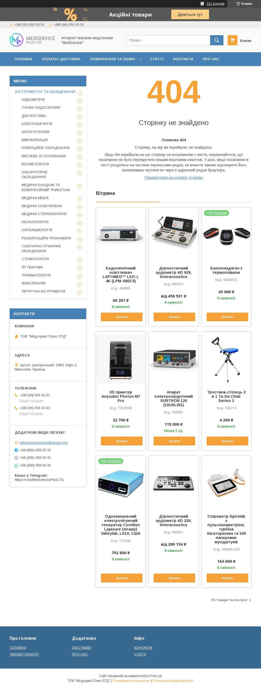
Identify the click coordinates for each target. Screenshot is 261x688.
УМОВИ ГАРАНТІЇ (24, 654)
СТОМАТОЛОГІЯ (35, 259)
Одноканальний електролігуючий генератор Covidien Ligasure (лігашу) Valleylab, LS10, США (120, 525)
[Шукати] (216, 40)
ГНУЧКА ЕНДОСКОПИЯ (41, 108)
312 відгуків (216, 4)
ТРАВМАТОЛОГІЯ (36, 275)
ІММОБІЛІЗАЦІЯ (35, 140)
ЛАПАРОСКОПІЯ (35, 132)
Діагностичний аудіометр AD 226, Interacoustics (173, 520)
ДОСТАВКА (81, 648)
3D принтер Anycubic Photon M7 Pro (120, 396)
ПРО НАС (211, 59)
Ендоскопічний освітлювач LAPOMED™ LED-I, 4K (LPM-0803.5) (121, 274)
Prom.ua (155, 676)
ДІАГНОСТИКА (34, 116)
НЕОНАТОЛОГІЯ (35, 222)
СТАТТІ (157, 59)
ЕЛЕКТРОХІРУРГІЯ (37, 124)
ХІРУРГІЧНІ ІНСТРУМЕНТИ (43, 291)
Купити (121, 317)
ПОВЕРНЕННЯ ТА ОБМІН (112, 59)
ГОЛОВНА (23, 59)
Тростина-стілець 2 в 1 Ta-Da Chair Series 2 (226, 396)
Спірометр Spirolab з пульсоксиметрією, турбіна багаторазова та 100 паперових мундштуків (226, 529)
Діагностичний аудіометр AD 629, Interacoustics (173, 272)
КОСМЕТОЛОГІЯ (35, 164)
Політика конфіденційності (173, 681)
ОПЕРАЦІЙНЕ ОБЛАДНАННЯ (46, 148)
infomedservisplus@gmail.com (44, 443)
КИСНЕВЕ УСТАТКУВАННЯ (44, 156)
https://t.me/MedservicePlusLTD (39, 480)
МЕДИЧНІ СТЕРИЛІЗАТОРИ (44, 214)
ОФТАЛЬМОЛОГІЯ (37, 230)
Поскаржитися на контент (131, 681)
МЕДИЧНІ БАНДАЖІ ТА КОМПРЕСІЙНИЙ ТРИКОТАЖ (46, 187)
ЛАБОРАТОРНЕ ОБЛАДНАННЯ (34, 174)
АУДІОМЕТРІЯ (33, 100)
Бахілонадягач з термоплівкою (226, 270)
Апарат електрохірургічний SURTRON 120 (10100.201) (173, 398)
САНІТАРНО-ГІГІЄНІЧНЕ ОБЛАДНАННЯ (41, 248)
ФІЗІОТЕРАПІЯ (34, 283)
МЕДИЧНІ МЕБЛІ (35, 198)
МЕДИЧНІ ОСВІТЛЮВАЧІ (42, 206)
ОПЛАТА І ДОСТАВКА (61, 59)
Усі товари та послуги (229, 600)
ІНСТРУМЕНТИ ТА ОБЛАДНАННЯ (45, 92)
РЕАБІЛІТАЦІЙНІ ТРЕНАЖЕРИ (46, 238)
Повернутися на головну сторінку (174, 177)
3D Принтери (32, 267)
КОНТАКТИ (183, 59)
